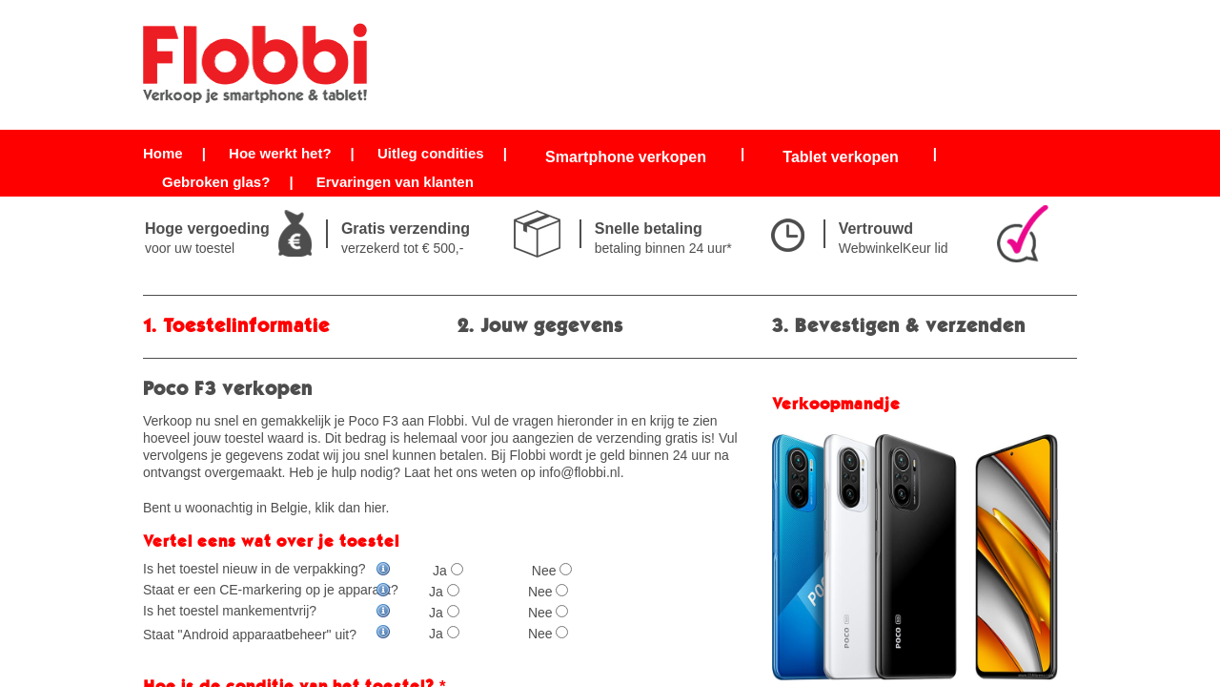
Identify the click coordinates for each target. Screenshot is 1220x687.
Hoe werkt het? (280, 153)
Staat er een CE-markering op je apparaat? (270, 589)
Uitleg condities (430, 153)
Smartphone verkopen (625, 157)
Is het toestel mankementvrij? (267, 610)
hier (375, 507)
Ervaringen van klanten (395, 182)
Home (163, 153)
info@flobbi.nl (579, 472)
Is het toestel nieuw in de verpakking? (267, 568)
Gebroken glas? (216, 182)
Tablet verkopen (841, 157)
